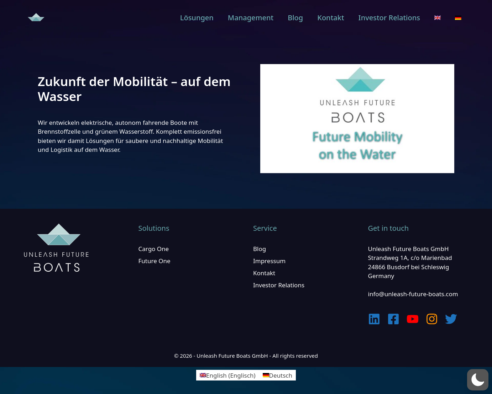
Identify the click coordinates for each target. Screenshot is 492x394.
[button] (477, 379)
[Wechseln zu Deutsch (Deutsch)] (277, 375)
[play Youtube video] (357, 118)
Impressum (269, 261)
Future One (154, 261)
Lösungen (197, 17)
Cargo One (153, 249)
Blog (295, 17)
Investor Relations (389, 17)
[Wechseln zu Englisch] (437, 18)
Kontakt (330, 17)
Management (250, 17)
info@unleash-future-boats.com (413, 294)
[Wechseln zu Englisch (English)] (227, 375)
